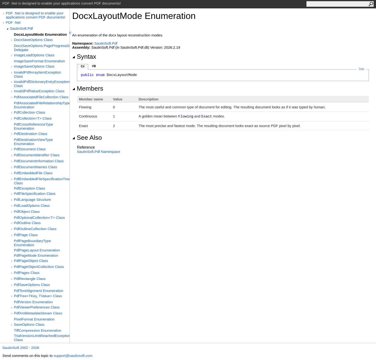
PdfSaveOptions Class (32, 285)
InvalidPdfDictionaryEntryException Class (42, 84)
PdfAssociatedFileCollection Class (41, 97)
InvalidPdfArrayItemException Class (37, 74)
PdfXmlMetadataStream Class (38, 313)
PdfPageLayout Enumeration (37, 250)
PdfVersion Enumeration (33, 302)
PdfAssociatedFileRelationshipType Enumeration (42, 105)
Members (87, 88)
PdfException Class (29, 188)
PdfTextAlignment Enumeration (38, 291)
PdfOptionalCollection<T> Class (39, 217)
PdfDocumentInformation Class (39, 161)
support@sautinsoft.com (72, 356)
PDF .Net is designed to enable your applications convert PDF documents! (35, 15)
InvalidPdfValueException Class (39, 91)
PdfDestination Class (30, 134)
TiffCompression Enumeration (37, 330)
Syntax (84, 56)
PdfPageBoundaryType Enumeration (32, 243)
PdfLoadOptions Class (32, 205)
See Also (87, 137)
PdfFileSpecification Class (34, 194)
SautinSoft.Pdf (21, 28)
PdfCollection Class (29, 112)
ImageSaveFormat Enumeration (39, 61)
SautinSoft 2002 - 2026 (20, 348)
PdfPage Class (26, 235)
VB (94, 66)
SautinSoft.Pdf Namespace (98, 152)
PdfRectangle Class (30, 279)
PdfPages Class (27, 273)
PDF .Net (13, 22)
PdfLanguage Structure (32, 199)
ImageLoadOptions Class (34, 55)
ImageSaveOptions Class (34, 66)
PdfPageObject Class (31, 261)
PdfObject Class (27, 211)
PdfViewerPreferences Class (37, 307)
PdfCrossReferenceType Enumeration (33, 126)
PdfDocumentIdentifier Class (36, 155)
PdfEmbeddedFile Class (33, 173)
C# (82, 66)
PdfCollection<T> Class (33, 118)
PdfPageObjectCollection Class (39, 267)
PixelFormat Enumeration (34, 319)
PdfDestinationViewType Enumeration (33, 142)
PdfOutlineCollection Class (35, 229)
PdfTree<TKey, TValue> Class (38, 296)
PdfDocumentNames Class (35, 167)
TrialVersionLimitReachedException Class (42, 338)
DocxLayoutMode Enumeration (40, 34)
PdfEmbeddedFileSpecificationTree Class (42, 181)
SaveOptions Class (29, 324)
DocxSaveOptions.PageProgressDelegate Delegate (42, 48)
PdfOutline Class (27, 223)
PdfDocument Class (30, 149)
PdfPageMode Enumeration (36, 255)
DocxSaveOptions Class (33, 40)
